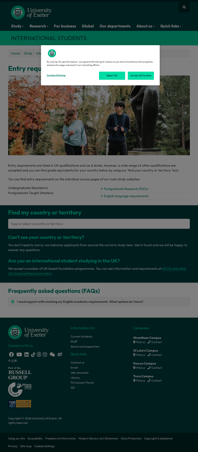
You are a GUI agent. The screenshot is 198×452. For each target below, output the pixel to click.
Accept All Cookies (141, 75)
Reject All (112, 75)
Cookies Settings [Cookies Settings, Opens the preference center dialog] (56, 75)
